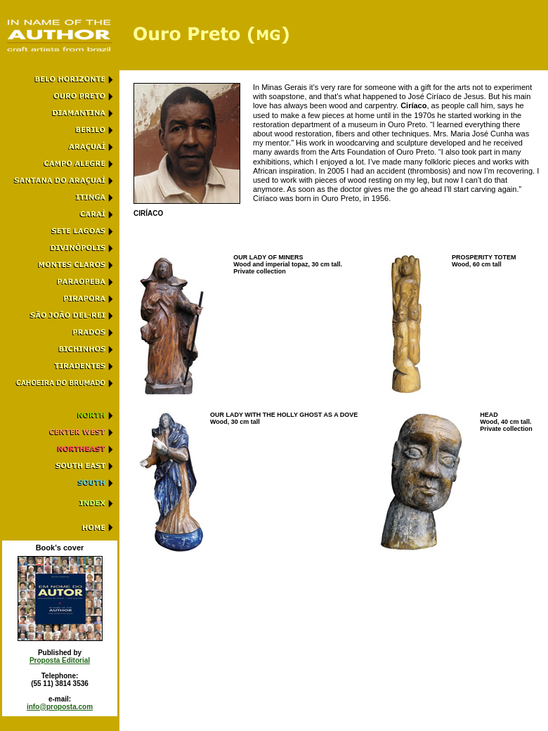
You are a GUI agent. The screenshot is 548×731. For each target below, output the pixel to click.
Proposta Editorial (60, 660)
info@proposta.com (60, 707)
